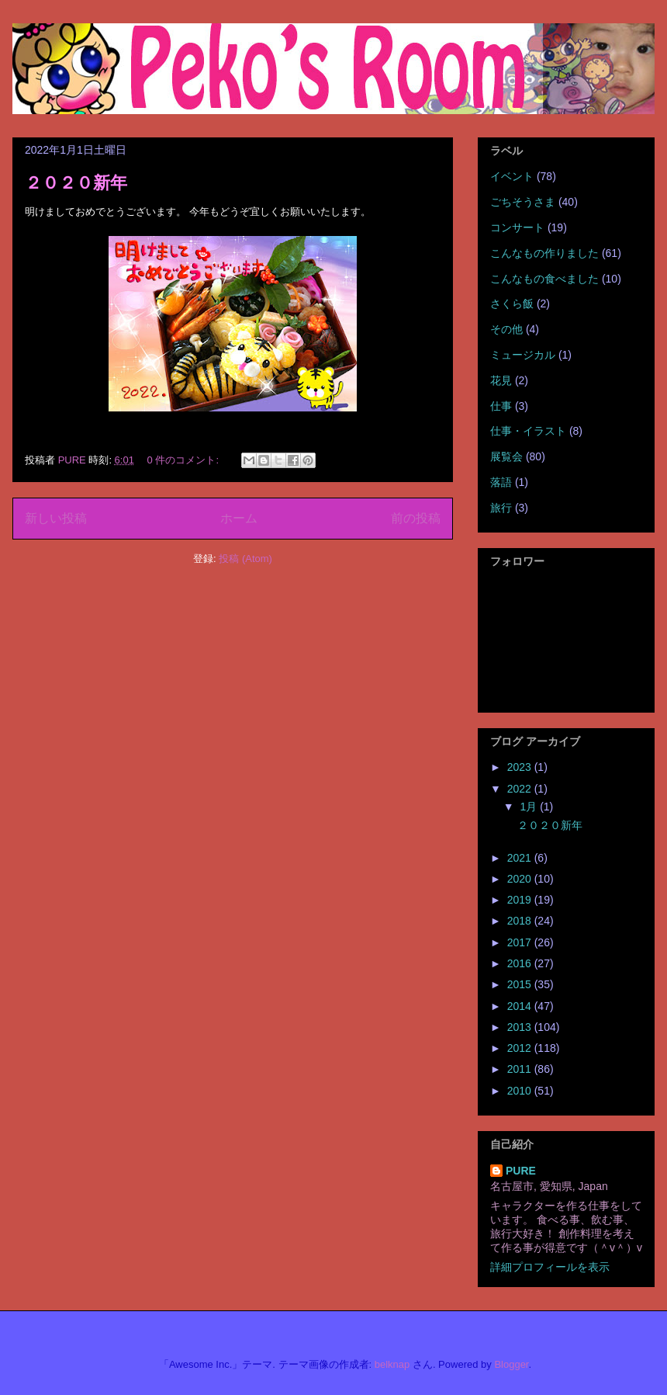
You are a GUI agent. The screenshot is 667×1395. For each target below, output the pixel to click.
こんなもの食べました (544, 278)
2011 (520, 1069)
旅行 (501, 507)
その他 (506, 329)
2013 (520, 1027)
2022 (520, 789)
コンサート (517, 227)
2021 (520, 858)
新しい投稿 (56, 518)
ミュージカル (522, 355)
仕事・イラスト (528, 431)
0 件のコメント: (184, 460)
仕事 (501, 406)
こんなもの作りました (544, 253)
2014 (520, 1006)
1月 (530, 806)
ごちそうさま (522, 202)
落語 (501, 482)
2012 (520, 1048)
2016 (520, 963)
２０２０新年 (76, 183)
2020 (520, 879)
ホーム (238, 518)
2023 (520, 767)
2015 (520, 984)
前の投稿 (416, 518)
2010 (520, 1090)
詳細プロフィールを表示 (550, 1267)
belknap (392, 1364)
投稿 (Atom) (245, 558)
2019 (520, 900)
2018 (520, 920)
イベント (512, 176)
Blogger (511, 1364)
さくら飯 (512, 303)
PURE (521, 1170)
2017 (520, 942)
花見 (501, 380)
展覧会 (506, 456)
